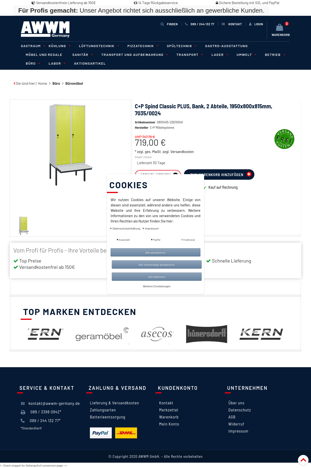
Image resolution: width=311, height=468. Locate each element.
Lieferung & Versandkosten (114, 402)
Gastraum (32, 46)
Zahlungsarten (103, 409)
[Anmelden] (256, 24)
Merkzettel (168, 409)
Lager (218, 54)
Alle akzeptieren (155, 252)
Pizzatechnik (142, 46)
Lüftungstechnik (98, 46)
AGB (232, 416)
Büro (32, 63)
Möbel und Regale (44, 54)
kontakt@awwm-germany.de (50, 403)
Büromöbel (74, 83)
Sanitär (81, 54)
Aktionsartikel (90, 63)
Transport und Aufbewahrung (133, 54)
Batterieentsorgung (107, 416)
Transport (188, 54)
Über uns (236, 402)
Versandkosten (182, 151)
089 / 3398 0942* (41, 412)
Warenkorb (169, 416)
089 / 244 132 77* (41, 420)
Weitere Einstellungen (157, 286)
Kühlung (59, 46)
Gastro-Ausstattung (226, 46)
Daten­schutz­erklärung (126, 228)
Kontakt (166, 402)
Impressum (238, 430)
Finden (169, 24)
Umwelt (246, 54)
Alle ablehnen (156, 276)
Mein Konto (169, 423)
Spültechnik (181, 46)
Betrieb (274, 54)
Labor (56, 63)
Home (42, 83)
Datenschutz (239, 409)
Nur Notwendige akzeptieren (157, 264)
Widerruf (236, 423)
